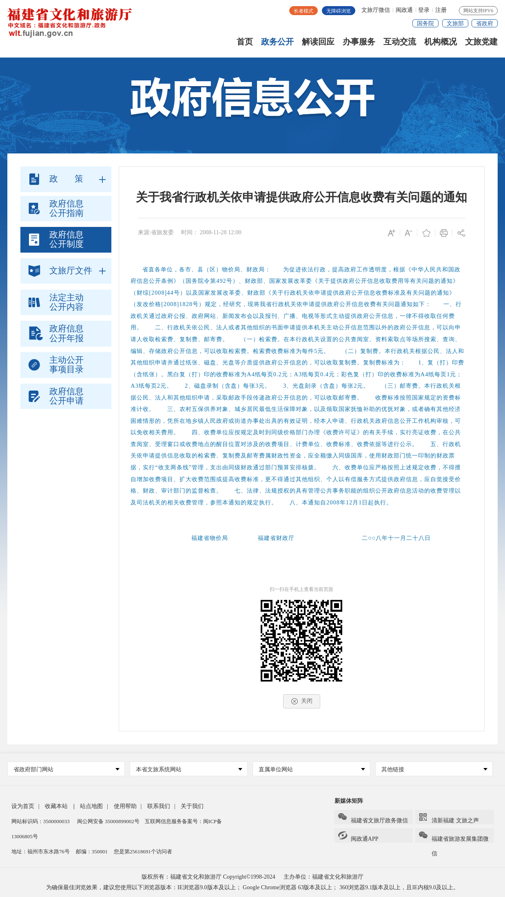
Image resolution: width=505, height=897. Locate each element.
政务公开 (277, 42)
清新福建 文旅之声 (448, 818)
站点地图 (91, 806)
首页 (245, 42)
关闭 (301, 701)
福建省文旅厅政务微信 (372, 818)
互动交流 (399, 42)
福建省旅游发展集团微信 (453, 836)
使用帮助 (125, 806)
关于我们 (192, 806)
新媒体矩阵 (348, 801)
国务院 (425, 23)
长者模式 (303, 11)
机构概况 (440, 42)
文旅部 (455, 23)
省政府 (484, 23)
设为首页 (22, 806)
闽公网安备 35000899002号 (108, 821)
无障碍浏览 (338, 11)
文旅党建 (481, 42)
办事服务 (359, 42)
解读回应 (318, 42)
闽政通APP (358, 836)
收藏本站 (56, 806)
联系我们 (158, 806)
